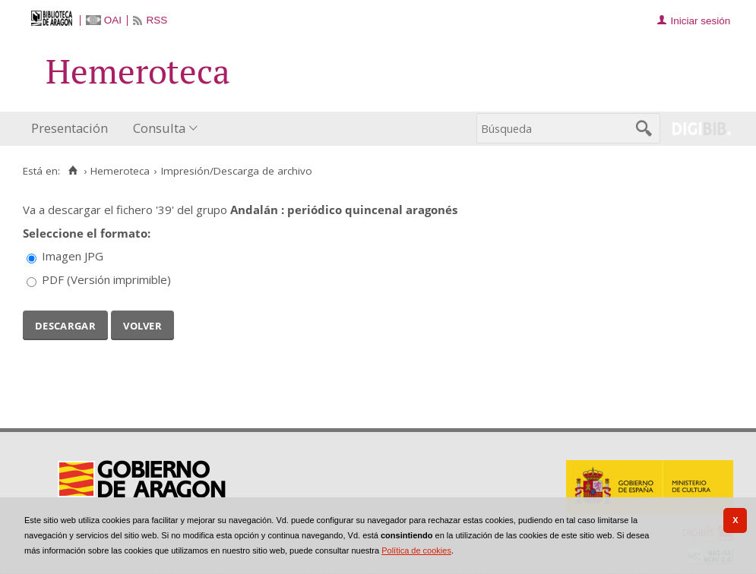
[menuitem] (73, 129)
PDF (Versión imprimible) (106, 279)
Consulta (159, 128)
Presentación (69, 128)
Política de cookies (416, 550)
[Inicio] (72, 171)
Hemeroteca (120, 171)
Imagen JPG (72, 255)
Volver (142, 324)
